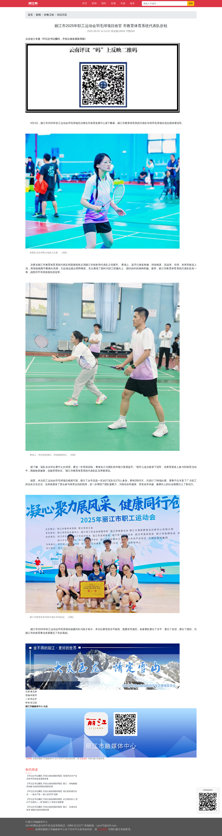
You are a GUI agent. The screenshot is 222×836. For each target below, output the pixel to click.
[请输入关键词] (164, 3)
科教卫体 (49, 14)
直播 (113, 3)
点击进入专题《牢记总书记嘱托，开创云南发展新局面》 (56, 39)
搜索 (191, 3)
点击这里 (83, 759)
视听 (103, 3)
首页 (84, 3)
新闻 (94, 3)
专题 (122, 3)
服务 (132, 3)
